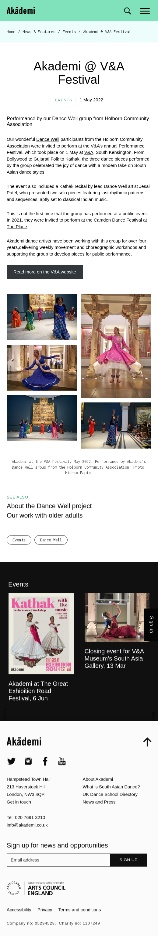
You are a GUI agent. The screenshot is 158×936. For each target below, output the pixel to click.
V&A (88, 152)
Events (69, 31)
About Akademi (98, 790)
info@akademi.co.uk (27, 836)
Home (11, 31)
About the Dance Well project (49, 517)
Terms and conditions (79, 921)
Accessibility (19, 921)
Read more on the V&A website (44, 272)
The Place (17, 226)
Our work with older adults (45, 527)
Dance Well (47, 139)
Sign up (128, 871)
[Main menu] (145, 10)
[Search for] (127, 11)
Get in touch (19, 813)
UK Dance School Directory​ (110, 806)
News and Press (99, 813)
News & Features (39, 31)
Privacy (44, 921)
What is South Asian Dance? (111, 798)
